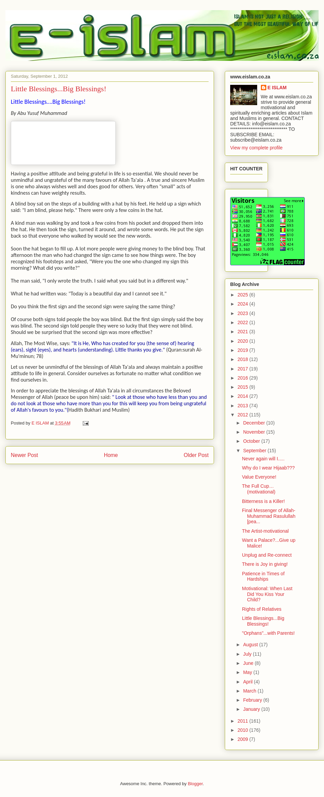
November (254, 432)
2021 (243, 331)
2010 (243, 730)
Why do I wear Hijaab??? (268, 467)
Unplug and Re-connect (267, 555)
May (248, 672)
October (252, 441)
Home (111, 455)
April (248, 681)
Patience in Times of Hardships (263, 576)
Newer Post (24, 455)
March (250, 691)
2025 (243, 294)
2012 (243, 414)
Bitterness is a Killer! (263, 501)
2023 (243, 313)
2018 (243, 359)
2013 (243, 405)
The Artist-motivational (265, 531)
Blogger (195, 783)
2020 (243, 341)
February (253, 700)
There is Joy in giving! (265, 564)
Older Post (196, 455)
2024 (243, 304)
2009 (243, 739)
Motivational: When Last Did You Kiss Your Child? (267, 594)
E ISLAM (277, 87)
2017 (243, 368)
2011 (243, 721)
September (255, 450)
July (248, 654)
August (251, 644)
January (252, 709)
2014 (243, 396)
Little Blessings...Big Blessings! (263, 621)
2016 (243, 378)
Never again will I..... (263, 458)
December (254, 423)
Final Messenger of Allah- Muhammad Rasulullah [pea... (268, 516)
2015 (243, 387)
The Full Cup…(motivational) (258, 488)
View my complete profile (256, 147)
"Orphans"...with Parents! (268, 633)
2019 (243, 350)
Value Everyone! (259, 477)
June (248, 663)
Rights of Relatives (261, 609)
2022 (243, 322)
